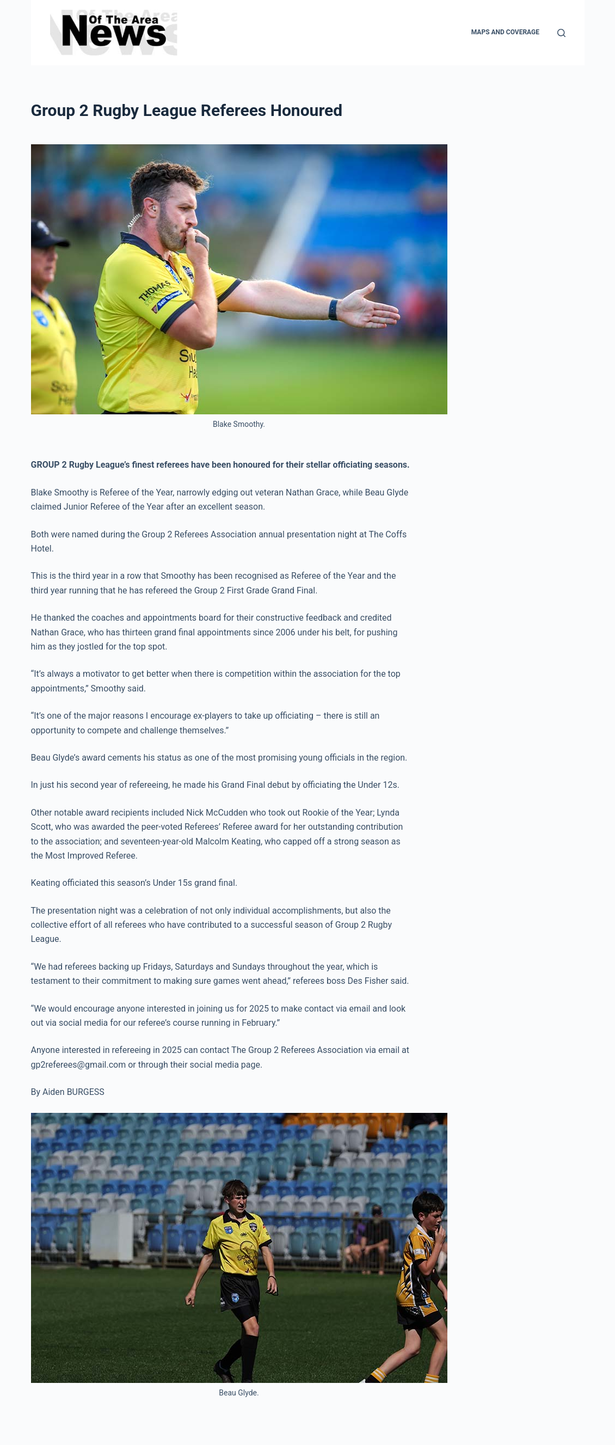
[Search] (561, 33)
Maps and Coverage (505, 32)
